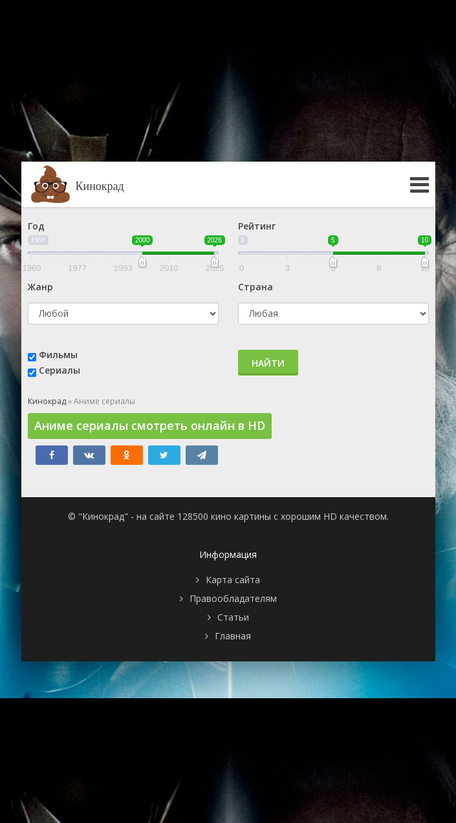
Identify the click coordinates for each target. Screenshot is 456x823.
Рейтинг (257, 226)
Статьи (233, 617)
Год (36, 226)
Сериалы (59, 370)
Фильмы (58, 354)
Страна (255, 287)
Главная (233, 636)
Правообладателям (233, 598)
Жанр (40, 287)
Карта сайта (233, 579)
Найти (268, 363)
